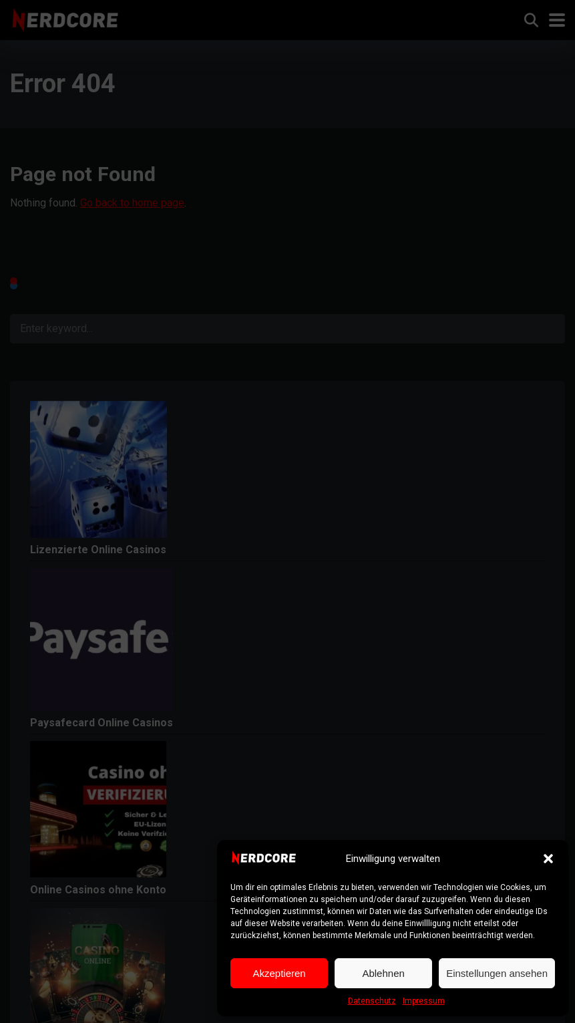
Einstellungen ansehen (497, 973)
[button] (548, 858)
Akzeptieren (278, 973)
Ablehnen (383, 973)
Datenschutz (372, 1001)
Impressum (424, 1001)
